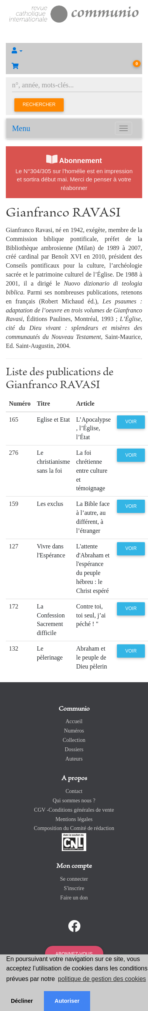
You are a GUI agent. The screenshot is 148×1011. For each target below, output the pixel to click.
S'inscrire (74, 888)
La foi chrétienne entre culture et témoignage (91, 470)
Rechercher (39, 104)
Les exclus (50, 503)
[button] (74, 51)
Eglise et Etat (53, 419)
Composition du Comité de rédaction (74, 828)
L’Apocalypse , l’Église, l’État (93, 428)
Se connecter (74, 879)
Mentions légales (74, 819)
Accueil (74, 721)
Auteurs (73, 759)
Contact (74, 791)
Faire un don (74, 898)
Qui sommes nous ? (73, 800)
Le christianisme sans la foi (53, 461)
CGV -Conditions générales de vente (74, 810)
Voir (130, 421)
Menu (21, 128)
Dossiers (73, 749)
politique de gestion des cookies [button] (102, 979)
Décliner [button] (22, 1001)
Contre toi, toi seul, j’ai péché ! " (91, 615)
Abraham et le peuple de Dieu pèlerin (91, 657)
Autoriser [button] (67, 1001)
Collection (74, 740)
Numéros (74, 731)
